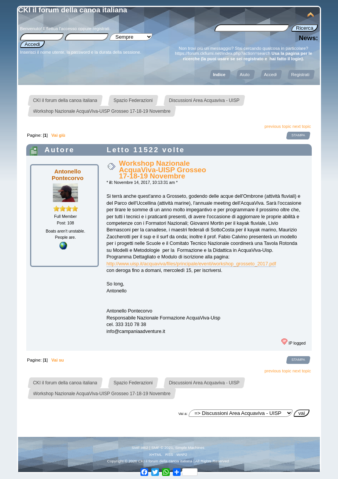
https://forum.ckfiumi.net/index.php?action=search (222, 53)
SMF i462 (140, 447)
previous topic (278, 126)
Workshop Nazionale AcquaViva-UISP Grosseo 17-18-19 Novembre (162, 169)
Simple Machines (189, 447)
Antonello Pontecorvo (67, 174)
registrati (101, 28)
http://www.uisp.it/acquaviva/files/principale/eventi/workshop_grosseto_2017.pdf (191, 264)
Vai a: (183, 413)
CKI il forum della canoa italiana (72, 10)
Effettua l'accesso (60, 28)
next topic (301, 126)
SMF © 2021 (162, 447)
